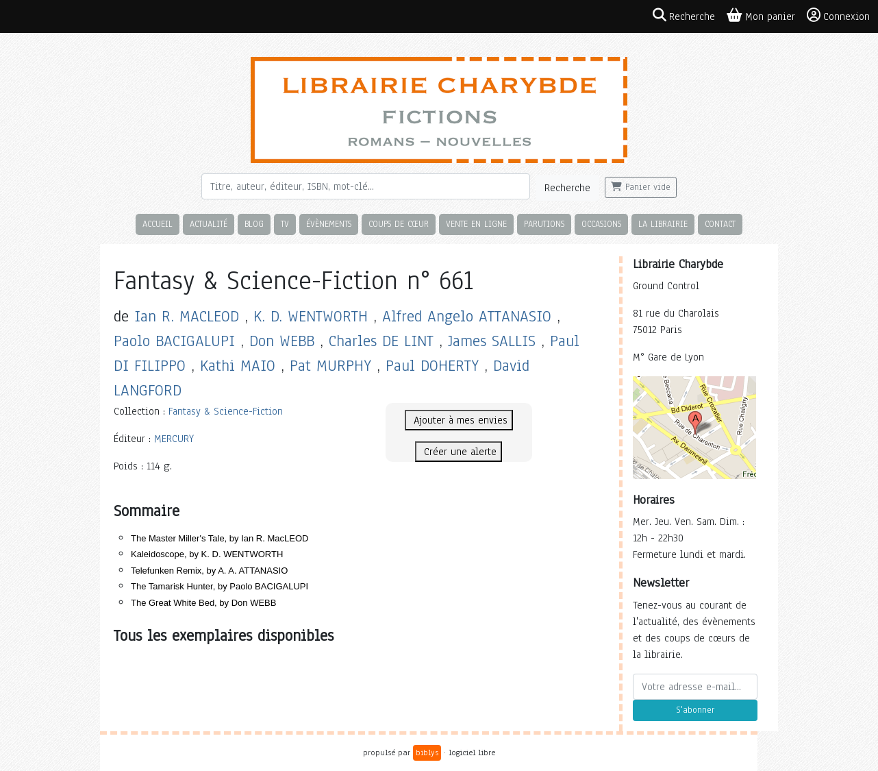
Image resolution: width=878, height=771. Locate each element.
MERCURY (174, 438)
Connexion (838, 15)
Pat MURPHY (330, 365)
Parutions (544, 224)
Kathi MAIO (237, 365)
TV (285, 224)
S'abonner (695, 710)
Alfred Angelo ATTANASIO (466, 316)
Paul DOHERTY (432, 365)
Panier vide (640, 187)
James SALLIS (492, 341)
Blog (254, 224)
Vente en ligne (476, 224)
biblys (427, 752)
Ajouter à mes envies (458, 420)
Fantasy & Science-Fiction (225, 411)
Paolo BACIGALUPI (174, 341)
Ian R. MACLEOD (186, 316)
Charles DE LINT (381, 341)
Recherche (567, 188)
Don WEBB (281, 341)
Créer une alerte (459, 451)
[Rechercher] (365, 186)
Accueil (157, 224)
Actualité (208, 224)
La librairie (663, 224)
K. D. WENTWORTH (310, 316)
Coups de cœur (398, 224)
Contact (720, 224)
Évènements (328, 224)
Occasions (601, 224)
